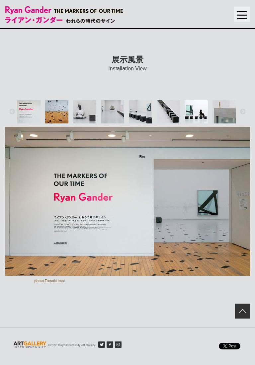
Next (242, 112)
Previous (12, 112)
